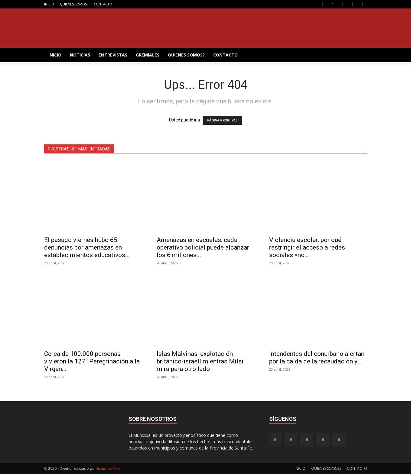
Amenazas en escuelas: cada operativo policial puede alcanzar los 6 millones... (203, 247)
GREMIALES (147, 55)
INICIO (49, 4)
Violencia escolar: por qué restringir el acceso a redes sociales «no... (307, 247)
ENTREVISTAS (113, 55)
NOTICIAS (80, 55)
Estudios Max (108, 468)
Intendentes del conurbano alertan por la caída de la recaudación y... (316, 357)
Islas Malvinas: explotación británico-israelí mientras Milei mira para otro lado (200, 361)
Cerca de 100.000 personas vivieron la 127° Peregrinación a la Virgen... (92, 361)
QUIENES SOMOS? (74, 4)
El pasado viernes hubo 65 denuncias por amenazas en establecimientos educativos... (87, 247)
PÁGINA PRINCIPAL (222, 120)
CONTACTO (103, 4)
